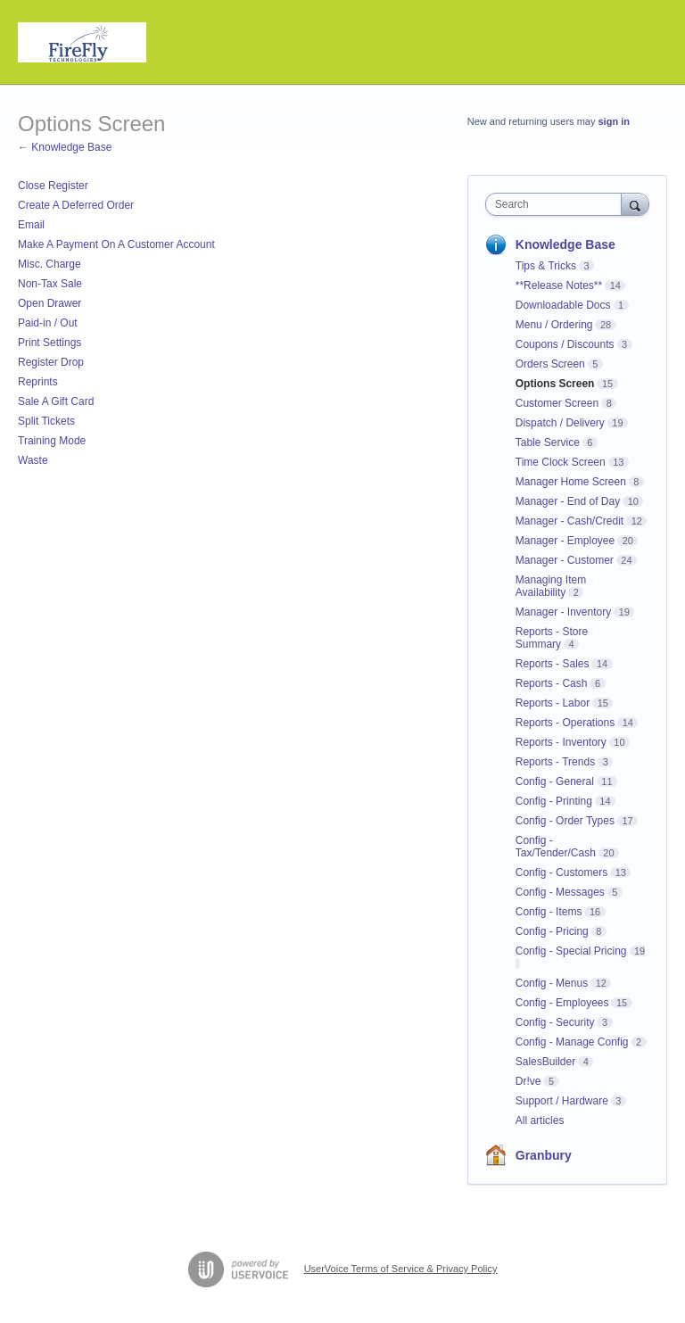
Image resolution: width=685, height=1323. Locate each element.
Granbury (544, 1155)
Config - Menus (552, 983)
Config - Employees (562, 1002)
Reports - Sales (553, 663)
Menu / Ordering (554, 324)
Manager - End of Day (568, 501)
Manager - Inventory (563, 612)
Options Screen (555, 383)
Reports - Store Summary (552, 637)
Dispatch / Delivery (560, 423)
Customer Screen (557, 403)
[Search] (635, 204)
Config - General (555, 781)
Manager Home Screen (571, 481)
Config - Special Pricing (571, 951)
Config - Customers (561, 872)
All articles (540, 1120)
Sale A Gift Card (56, 401)
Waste (33, 460)
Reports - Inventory (561, 742)
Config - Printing (554, 801)
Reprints (38, 382)
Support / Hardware (562, 1101)
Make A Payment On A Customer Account (116, 244)
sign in (614, 121)
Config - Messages (560, 892)
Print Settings (49, 342)
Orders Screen (550, 364)
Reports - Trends (555, 762)
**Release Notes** (559, 285)
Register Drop (51, 362)
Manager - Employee (565, 540)
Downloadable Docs (563, 305)
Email (31, 225)
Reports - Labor (553, 703)
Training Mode (52, 440)
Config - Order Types (565, 820)
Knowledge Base (565, 244)
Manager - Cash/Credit (569, 521)
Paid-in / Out (48, 323)
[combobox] (557, 204)
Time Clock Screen (561, 462)
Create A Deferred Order (76, 205)
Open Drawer (49, 303)
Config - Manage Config (572, 1042)
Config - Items (549, 911)
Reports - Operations (565, 722)
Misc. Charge (49, 264)
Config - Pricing (552, 931)
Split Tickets (46, 421)
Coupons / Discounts (565, 344)
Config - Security (555, 1022)
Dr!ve (528, 1081)
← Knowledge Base (64, 147)
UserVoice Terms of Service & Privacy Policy (401, 1268)
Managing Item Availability (551, 586)
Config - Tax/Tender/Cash (556, 846)
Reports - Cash (552, 683)
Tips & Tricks (546, 266)
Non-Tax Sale (50, 283)
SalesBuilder (545, 1061)
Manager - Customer (565, 560)
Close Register (53, 185)
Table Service (548, 442)
